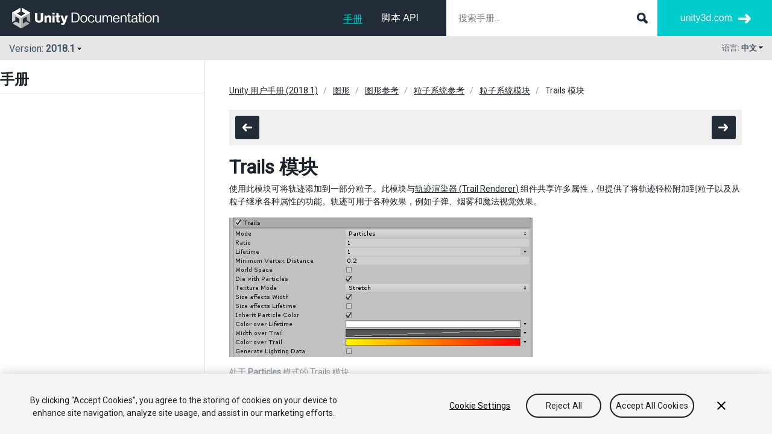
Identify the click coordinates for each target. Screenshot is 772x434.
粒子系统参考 (439, 90)
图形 (341, 90)
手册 (352, 19)
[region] (386, 404)
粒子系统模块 (504, 90)
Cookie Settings (479, 405)
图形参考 (382, 90)
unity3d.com (706, 18)
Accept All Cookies (652, 405)
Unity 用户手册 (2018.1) (273, 90)
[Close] (721, 405)
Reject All (564, 405)
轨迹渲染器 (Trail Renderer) (467, 188)
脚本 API (400, 18)
